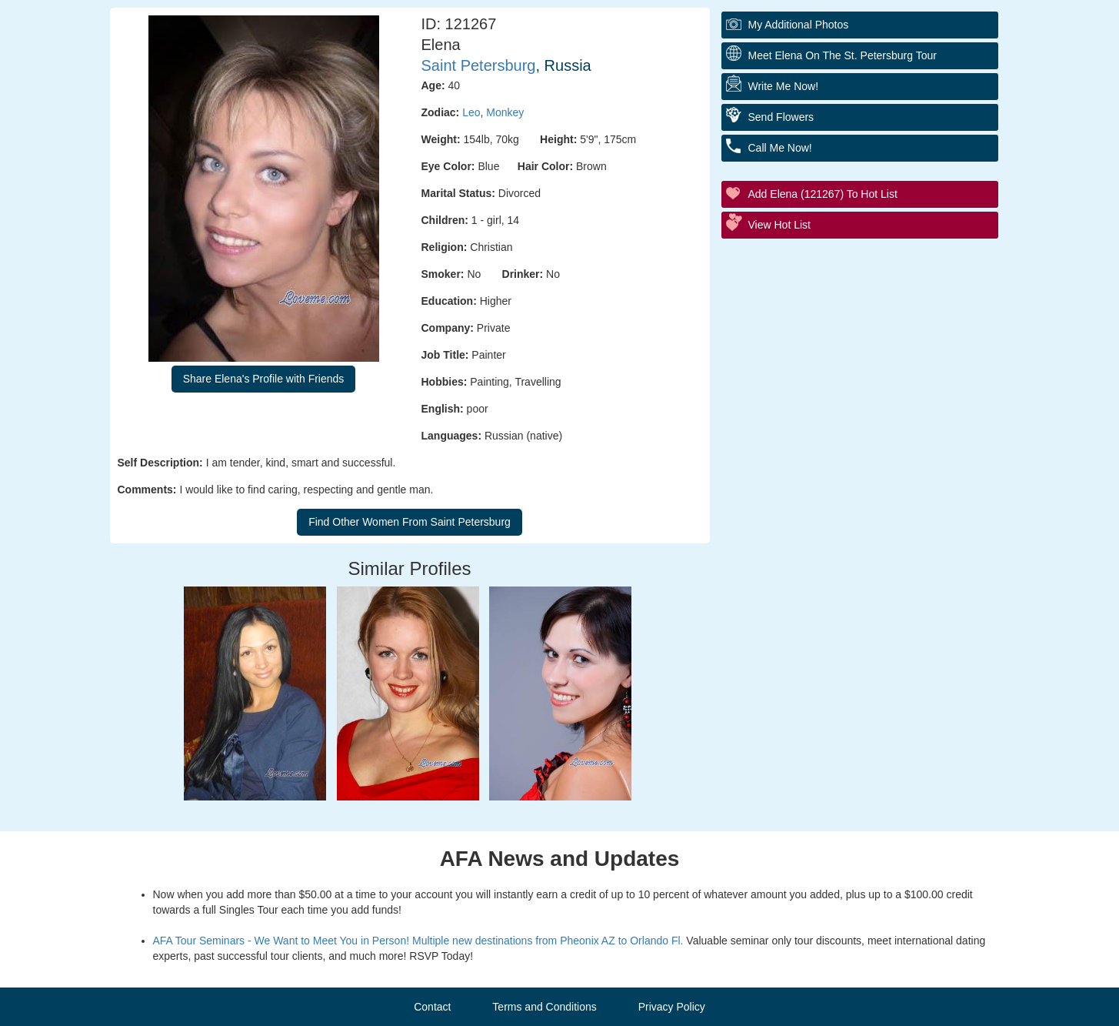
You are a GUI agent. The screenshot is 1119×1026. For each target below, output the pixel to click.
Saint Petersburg (478, 65)
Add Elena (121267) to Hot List (823, 194)
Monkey (505, 112)
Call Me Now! (780, 148)
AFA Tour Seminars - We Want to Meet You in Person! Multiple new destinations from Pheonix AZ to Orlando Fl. (418, 940)
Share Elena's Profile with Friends (264, 379)
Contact (432, 1007)
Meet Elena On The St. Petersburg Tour (842, 55)
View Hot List (779, 225)
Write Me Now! (783, 86)
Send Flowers (781, 117)
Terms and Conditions (544, 1007)
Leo (471, 112)
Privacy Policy (671, 1007)
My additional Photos (798, 24)
